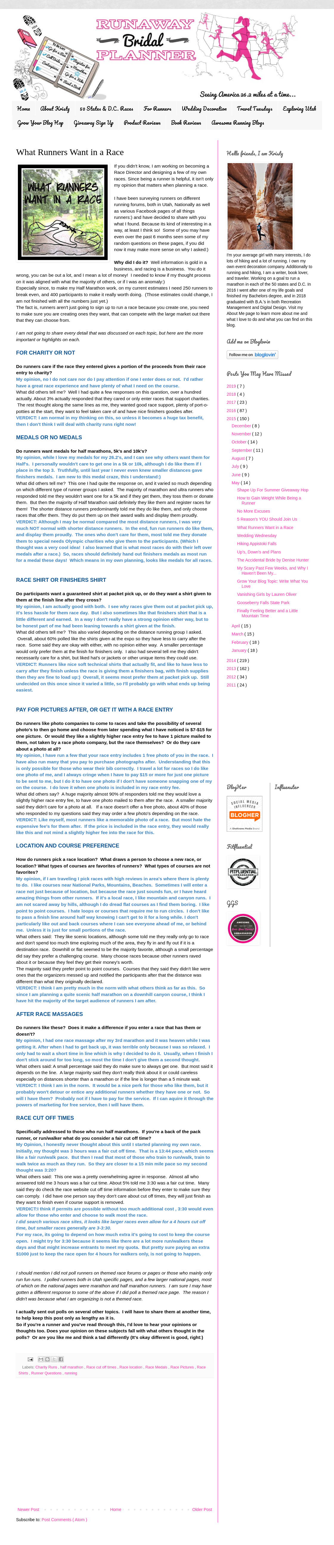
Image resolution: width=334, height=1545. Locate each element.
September (242, 450)
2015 (232, 418)
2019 (232, 386)
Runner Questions (47, 1373)
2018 (232, 394)
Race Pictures (182, 1367)
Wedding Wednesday (257, 535)
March (238, 634)
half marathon (72, 1367)
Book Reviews (186, 122)
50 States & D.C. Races (106, 108)
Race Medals (156, 1367)
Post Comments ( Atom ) (64, 1519)
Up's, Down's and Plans (259, 552)
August (239, 458)
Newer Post (28, 1509)
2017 (232, 402)
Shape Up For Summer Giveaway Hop (272, 490)
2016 (232, 410)
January (240, 650)
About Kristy (55, 108)
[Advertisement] (115, 1456)
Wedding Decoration (204, 108)
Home (23, 108)
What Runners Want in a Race (265, 527)
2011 (232, 685)
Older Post (202, 1509)
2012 (232, 677)
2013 (232, 668)
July (236, 466)
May (236, 482)
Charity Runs (46, 1367)
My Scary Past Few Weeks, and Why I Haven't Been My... (272, 571)
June (237, 474)
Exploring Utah (299, 108)
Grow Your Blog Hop (40, 122)
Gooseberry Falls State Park (263, 602)
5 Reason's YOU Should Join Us (267, 519)
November (242, 434)
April (236, 626)
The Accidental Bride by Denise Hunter (273, 560)
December (242, 425)
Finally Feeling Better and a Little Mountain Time (267, 613)
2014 (232, 660)
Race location (131, 1367)
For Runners (157, 108)
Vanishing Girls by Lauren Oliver (267, 594)
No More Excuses (253, 511)
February (241, 642)
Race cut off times (101, 1367)
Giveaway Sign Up (94, 122)
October (240, 442)
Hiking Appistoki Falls (256, 543)
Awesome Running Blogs (237, 122)
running (71, 1373)
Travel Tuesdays (255, 108)
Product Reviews (142, 122)
